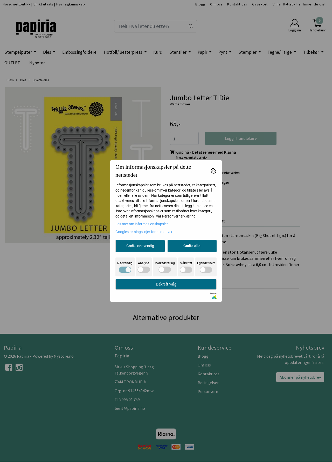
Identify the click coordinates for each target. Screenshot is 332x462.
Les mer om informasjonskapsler (141, 224)
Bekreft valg (166, 284)
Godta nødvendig (140, 246)
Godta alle (191, 246)
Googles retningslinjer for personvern (145, 232)
